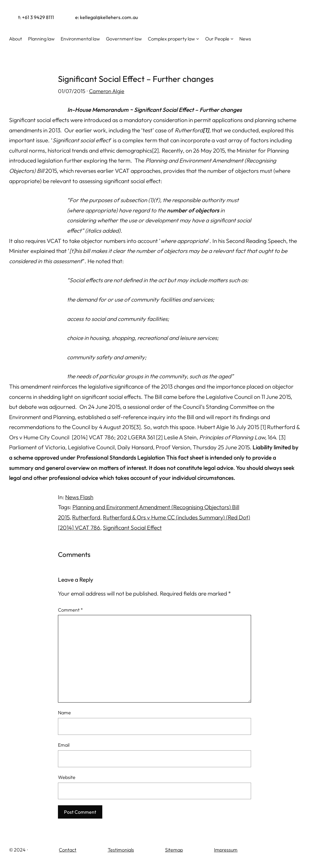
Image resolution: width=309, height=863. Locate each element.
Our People (217, 39)
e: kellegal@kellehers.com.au (106, 17)
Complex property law (171, 39)
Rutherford (86, 517)
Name (64, 712)
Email (63, 745)
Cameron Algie (106, 91)
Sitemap (174, 850)
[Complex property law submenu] (197, 38)
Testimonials (121, 850)
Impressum (225, 850)
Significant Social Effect (132, 527)
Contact (67, 850)
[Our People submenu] (232, 38)
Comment (70, 610)
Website (66, 777)
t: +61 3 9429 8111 (36, 17)
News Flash (79, 497)
